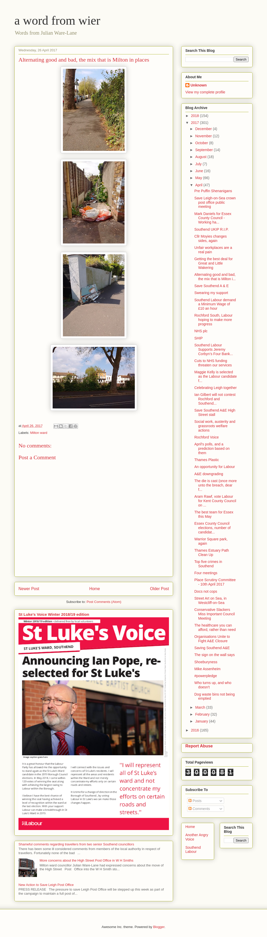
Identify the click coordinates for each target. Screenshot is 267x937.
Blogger (158, 927)
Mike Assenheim (207, 669)
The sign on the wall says (214, 655)
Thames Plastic (206, 460)
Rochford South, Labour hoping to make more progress (213, 319)
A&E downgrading (208, 474)
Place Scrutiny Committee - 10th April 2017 (215, 582)
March (200, 707)
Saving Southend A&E (212, 648)
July (199, 164)
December (204, 129)
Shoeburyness (205, 662)
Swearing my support (211, 293)
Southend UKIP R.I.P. (211, 229)
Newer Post (28, 589)
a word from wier (57, 20)
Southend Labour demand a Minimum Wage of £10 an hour (215, 304)
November (204, 136)
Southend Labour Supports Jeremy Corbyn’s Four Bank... (213, 349)
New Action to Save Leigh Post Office (46, 885)
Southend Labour (193, 849)
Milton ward (38, 433)
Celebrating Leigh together (215, 388)
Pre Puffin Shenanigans (213, 191)
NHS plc (200, 331)
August (201, 157)
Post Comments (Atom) (104, 602)
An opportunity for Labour (214, 467)
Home (94, 589)
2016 (195, 730)
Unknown (198, 85)
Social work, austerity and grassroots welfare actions (214, 425)
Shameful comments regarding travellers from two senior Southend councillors (76, 844)
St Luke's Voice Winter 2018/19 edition (53, 614)
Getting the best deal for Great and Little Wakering (213, 263)
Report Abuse (199, 746)
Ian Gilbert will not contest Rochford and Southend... (214, 399)
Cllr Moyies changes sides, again (210, 238)
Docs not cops (205, 591)
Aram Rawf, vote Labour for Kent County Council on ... (215, 500)
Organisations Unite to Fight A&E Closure (212, 639)
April (199, 185)
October (202, 143)
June (199, 171)
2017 (195, 123)
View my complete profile (205, 92)
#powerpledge (205, 676)
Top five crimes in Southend (208, 564)
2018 (195, 116)
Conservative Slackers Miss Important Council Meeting (214, 614)
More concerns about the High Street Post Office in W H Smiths (86, 860)
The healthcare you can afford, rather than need (215, 627)
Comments (199, 809)
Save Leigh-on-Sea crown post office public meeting (215, 202)
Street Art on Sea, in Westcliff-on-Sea (210, 600)
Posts (195, 801)
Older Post (159, 589)
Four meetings (205, 573)
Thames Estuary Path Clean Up (211, 552)
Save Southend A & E (211, 286)
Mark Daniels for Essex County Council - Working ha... (212, 218)
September (204, 150)
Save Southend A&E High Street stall (214, 412)
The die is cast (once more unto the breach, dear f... (215, 485)
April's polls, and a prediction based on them (212, 448)
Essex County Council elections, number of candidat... (212, 527)
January (202, 721)
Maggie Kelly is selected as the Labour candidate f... (215, 376)
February (203, 714)
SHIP (198, 338)
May (199, 178)
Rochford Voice (206, 437)
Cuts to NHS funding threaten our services (213, 363)
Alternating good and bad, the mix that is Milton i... (215, 276)
